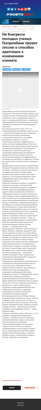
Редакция (20, 403)
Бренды (26, 21)
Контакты (20, 405)
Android (16, 21)
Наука (6, 75)
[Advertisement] (20, 360)
